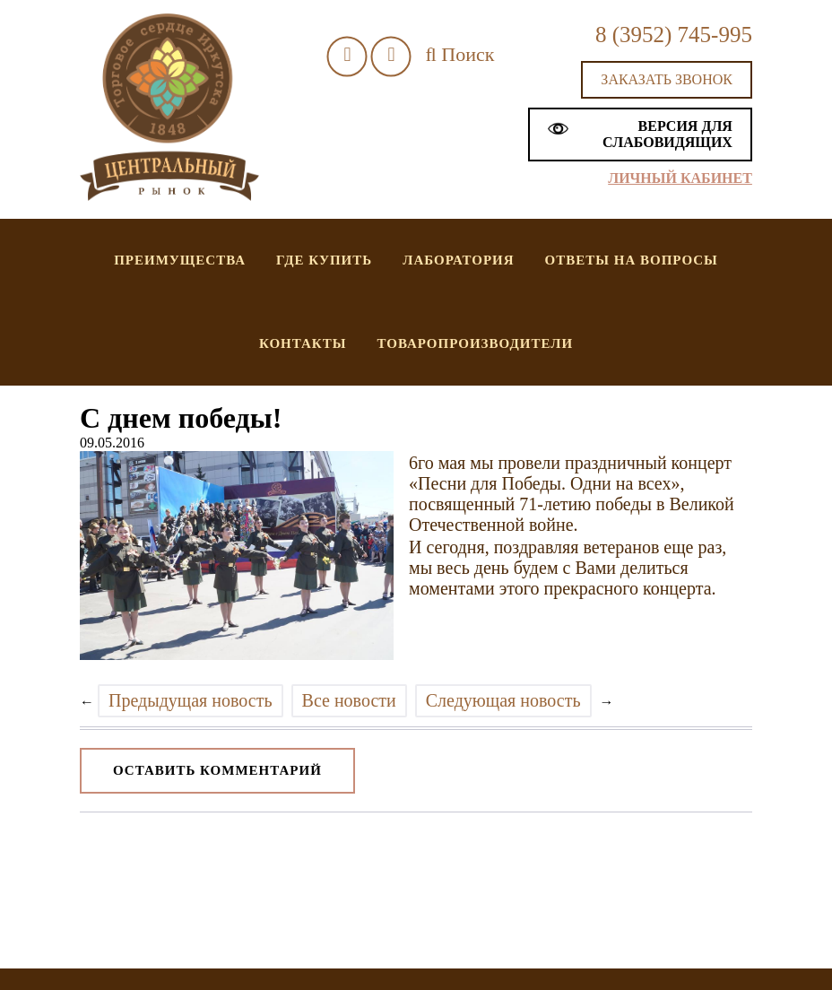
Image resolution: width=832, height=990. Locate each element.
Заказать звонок (666, 79)
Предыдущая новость (190, 700)
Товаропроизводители (475, 343)
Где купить (324, 260)
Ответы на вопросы (631, 260)
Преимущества (180, 260)
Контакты (303, 343)
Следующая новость (503, 700)
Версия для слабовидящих (640, 134)
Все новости (349, 700)
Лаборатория (458, 260)
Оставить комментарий (217, 770)
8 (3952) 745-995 (673, 34)
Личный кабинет (680, 178)
